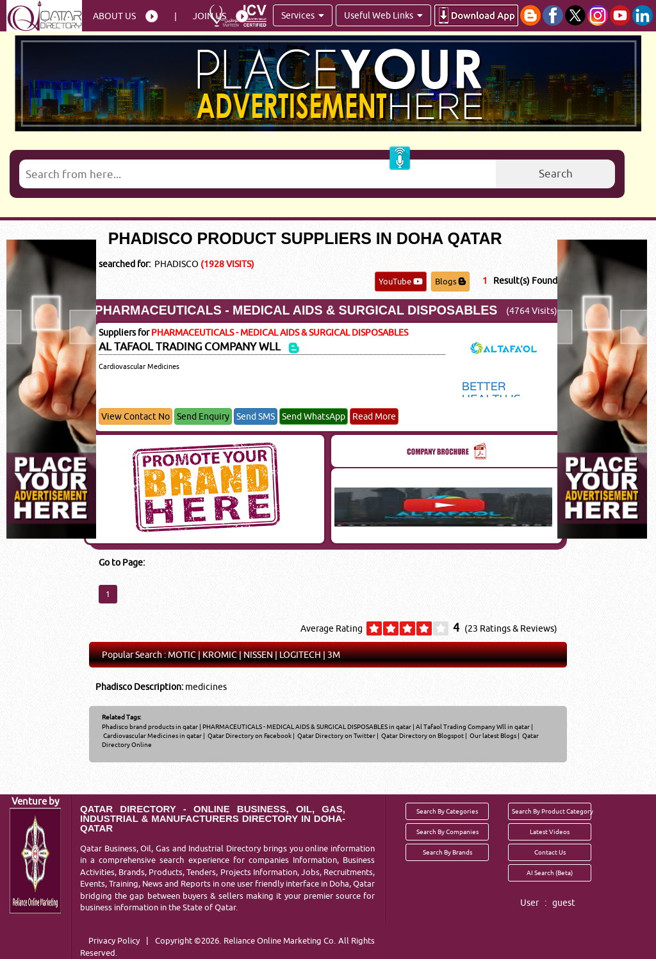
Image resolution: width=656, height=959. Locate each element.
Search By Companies (447, 831)
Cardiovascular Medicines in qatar (152, 735)
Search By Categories (447, 811)
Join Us (209, 16)
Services (302, 15)
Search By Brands (447, 852)
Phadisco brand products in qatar (150, 726)
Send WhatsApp (313, 416)
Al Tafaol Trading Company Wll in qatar (473, 726)
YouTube (401, 281)
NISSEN (258, 655)
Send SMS (255, 416)
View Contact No (135, 416)
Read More (374, 416)
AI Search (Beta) (550, 872)
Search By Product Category (551, 811)
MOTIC (182, 655)
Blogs (450, 281)
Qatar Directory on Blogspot (422, 735)
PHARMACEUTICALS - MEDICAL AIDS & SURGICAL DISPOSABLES (296, 310)
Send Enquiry (203, 416)
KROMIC (219, 655)
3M (333, 655)
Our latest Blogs (492, 735)
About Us (114, 16)
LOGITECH (300, 655)
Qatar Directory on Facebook (248, 735)
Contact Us (550, 852)
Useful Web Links (383, 15)
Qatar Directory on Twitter (335, 735)
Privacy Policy (114, 940)
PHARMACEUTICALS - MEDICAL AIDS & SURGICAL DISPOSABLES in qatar (306, 726)
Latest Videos (550, 831)
